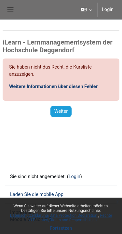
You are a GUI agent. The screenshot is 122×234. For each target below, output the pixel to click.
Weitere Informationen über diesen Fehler (53, 86)
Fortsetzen (61, 228)
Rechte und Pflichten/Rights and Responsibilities (68, 217)
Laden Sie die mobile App (36, 194)
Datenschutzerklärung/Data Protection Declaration (54, 215)
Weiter (61, 111)
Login (108, 9)
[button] (86, 10)
